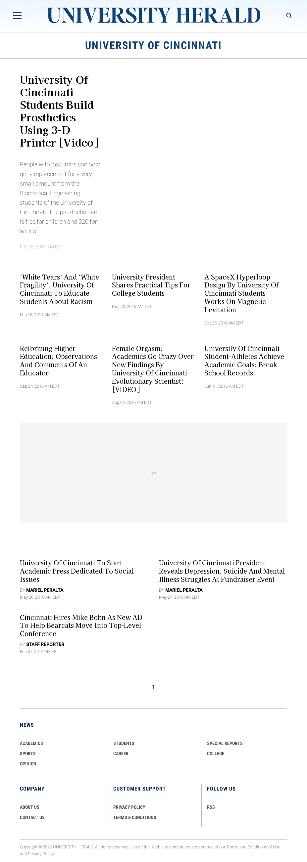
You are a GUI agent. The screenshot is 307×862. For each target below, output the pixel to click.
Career (120, 753)
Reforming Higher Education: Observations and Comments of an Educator (58, 360)
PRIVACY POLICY (129, 807)
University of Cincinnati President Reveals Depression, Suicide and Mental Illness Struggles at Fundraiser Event (222, 571)
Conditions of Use (264, 846)
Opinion (28, 763)
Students (123, 743)
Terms (232, 846)
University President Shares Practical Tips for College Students (151, 285)
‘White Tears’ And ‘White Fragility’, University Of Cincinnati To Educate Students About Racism (59, 289)
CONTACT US (32, 817)
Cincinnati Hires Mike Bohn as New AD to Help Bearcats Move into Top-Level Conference (81, 625)
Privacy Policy (41, 853)
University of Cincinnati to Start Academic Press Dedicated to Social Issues (77, 571)
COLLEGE (215, 753)
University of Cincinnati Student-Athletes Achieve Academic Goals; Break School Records (244, 360)
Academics (31, 743)
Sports (28, 753)
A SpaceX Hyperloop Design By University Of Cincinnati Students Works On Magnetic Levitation (241, 293)
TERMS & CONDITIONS (134, 817)
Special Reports (225, 743)
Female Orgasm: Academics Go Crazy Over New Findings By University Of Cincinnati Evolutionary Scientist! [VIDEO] (153, 368)
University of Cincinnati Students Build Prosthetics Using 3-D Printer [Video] (59, 110)
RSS (211, 807)
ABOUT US (29, 807)
